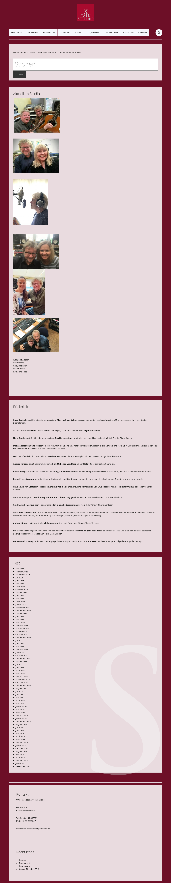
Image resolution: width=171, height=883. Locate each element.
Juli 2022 (19, 640)
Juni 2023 (19, 616)
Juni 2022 (19, 643)
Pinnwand (128, 32)
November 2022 (22, 631)
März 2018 (20, 739)
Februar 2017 (21, 760)
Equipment (94, 32)
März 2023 (20, 622)
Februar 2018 (21, 742)
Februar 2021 (21, 676)
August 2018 (21, 724)
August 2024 (21, 592)
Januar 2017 (21, 763)
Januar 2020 (21, 706)
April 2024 (20, 601)
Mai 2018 (19, 733)
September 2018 (23, 721)
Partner (142, 32)
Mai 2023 (19, 619)
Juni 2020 (19, 694)
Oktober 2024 (21, 589)
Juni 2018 (19, 730)
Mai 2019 (19, 709)
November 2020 (22, 679)
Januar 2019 (21, 718)
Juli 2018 (19, 727)
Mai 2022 (19, 646)
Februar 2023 (21, 625)
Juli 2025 (19, 577)
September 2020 (23, 685)
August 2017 (21, 751)
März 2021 (20, 673)
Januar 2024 (21, 604)
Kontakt (79, 32)
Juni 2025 (19, 580)
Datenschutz (25, 863)
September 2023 (23, 610)
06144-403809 (30, 818)
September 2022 (23, 637)
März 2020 (20, 703)
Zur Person (32, 32)
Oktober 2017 (21, 748)
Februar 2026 (21, 571)
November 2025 (22, 574)
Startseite (16, 32)
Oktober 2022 (21, 634)
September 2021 (23, 658)
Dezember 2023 (22, 607)
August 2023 (21, 613)
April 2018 (20, 736)
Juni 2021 (19, 667)
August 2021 (21, 661)
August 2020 (21, 688)
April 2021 (20, 670)
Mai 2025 (19, 583)
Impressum (24, 866)
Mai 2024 (19, 598)
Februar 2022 (21, 649)
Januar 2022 (21, 652)
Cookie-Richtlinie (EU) (29, 869)
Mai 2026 (19, 568)
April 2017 (20, 757)
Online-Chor (111, 32)
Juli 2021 (19, 664)
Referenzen (49, 32)
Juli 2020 (19, 691)
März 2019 (20, 712)
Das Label (65, 32)
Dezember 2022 (22, 628)
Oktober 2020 (21, 682)
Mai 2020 (19, 697)
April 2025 (20, 586)
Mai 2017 (19, 754)
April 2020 (20, 700)
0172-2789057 (29, 821)
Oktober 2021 (21, 655)
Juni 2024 (19, 595)
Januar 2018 (21, 745)
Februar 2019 (21, 715)
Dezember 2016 (22, 766)
